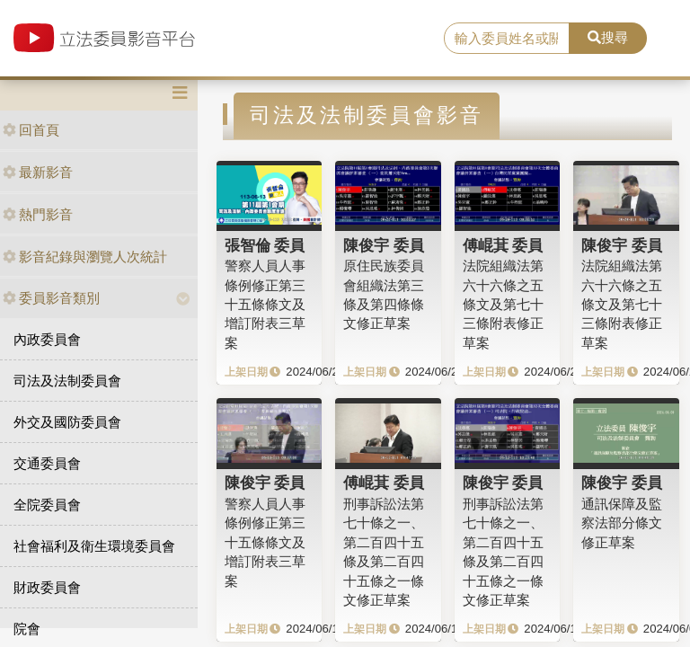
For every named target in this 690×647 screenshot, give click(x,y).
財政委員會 (47, 587)
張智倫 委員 (265, 245)
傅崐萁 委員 (503, 245)
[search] (507, 38)
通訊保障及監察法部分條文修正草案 (621, 523)
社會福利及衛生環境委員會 (94, 546)
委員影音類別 (51, 298)
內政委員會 (47, 339)
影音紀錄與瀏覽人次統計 (85, 256)
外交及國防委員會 (67, 422)
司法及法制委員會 (67, 380)
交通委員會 (47, 463)
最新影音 (38, 172)
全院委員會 (47, 504)
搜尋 (608, 37)
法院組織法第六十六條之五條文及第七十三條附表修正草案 (503, 304)
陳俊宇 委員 (383, 245)
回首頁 (31, 129)
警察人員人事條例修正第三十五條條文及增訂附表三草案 (265, 304)
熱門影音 (38, 214)
